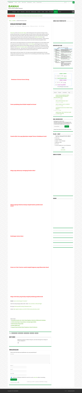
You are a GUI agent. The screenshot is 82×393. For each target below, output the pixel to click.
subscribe (35, 377)
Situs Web (12, 373)
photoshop (26, 333)
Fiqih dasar (57, 137)
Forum (34, 2)
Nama (11, 365)
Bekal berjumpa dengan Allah (17, 323)
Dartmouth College (22, 32)
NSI (74, 390)
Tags (69, 92)
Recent (55, 92)
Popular (59, 92)
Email (11, 369)
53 (62, 102)
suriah (36, 333)
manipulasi (21, 333)
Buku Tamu (24, 2)
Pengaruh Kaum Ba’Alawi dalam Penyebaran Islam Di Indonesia (24, 327)
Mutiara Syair (33, 11)
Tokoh (46, 11)
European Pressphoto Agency (22, 46)
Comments (65, 92)
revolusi (32, 333)
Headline (14, 20)
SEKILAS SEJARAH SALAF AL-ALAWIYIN (63, 104)
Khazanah (22, 11)
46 (61, 114)
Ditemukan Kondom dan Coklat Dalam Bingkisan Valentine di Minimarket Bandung (28, 320)
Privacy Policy (39, 2)
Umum (55, 11)
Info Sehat (51, 11)
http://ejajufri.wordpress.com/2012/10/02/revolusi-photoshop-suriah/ (27, 309)
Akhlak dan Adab (58, 142)
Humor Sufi (28, 11)
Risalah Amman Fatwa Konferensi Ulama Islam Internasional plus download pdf (28, 15)
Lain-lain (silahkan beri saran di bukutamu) (63, 145)
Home (16, 2)
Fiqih (18, 11)
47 (60, 110)
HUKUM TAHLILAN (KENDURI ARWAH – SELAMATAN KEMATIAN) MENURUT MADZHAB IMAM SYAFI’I (62, 96)
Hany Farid (12, 32)
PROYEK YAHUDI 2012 (15, 325)
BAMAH (14, 6)
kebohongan (14, 333)
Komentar (12, 354)
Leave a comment (35, 26)
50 (62, 105)
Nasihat (39, 11)
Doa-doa (57, 143)
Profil (19, 2)
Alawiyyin (14, 11)
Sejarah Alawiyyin (58, 139)
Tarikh (43, 11)
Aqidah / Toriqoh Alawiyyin (60, 140)
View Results (63, 149)
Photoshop (40, 37)
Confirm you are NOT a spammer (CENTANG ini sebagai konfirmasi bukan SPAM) (28, 382)
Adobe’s (36, 37)
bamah (12, 26)
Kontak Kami (29, 2)
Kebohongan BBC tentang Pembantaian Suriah (22, 306)
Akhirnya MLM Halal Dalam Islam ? (62, 100)
